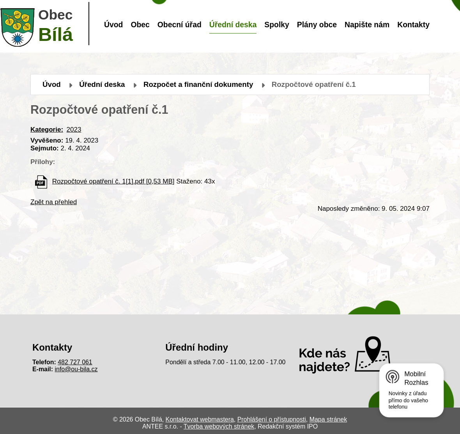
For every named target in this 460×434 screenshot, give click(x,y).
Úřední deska (233, 24)
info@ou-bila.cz (76, 369)
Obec (140, 24)
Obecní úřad (179, 24)
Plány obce (317, 24)
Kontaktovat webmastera (200, 419)
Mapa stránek (328, 419)
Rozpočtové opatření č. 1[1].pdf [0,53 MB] (113, 181)
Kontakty (413, 24)
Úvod (113, 24)
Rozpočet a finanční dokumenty (198, 84)
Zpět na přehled (53, 202)
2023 (74, 129)
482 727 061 (75, 362)
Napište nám (367, 24)
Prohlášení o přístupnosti (271, 419)
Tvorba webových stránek (219, 426)
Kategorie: (46, 129)
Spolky (276, 24)
